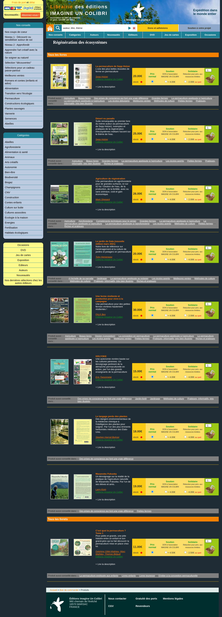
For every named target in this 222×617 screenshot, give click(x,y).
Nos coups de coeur (16, 32)
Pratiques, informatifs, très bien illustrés (113, 281)
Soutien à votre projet (199, 28)
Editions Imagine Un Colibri (109, 79)
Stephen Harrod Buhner (107, 437)
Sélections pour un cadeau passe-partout (19, 69)
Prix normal (152, 75)
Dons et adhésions (158, 28)
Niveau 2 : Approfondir (17, 44)
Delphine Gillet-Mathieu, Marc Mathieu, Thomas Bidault (110, 552)
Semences (11, 118)
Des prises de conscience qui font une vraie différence (121, 98)
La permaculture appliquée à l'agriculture (191, 98)
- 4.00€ (194, 259)
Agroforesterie (12, 147)
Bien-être (10, 172)
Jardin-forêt (141, 398)
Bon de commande (69, 590)
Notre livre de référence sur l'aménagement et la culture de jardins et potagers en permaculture (113, 249)
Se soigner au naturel (17, 57)
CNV (7, 192)
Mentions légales (173, 598)
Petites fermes (185, 101)
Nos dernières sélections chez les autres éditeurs (23, 281)
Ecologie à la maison (16, 217)
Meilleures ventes (14, 75)
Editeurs (23, 265)
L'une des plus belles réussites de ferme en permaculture (112, 70)
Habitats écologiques (16, 232)
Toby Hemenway (104, 257)
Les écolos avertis (175, 161)
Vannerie (10, 113)
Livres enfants (129, 575)
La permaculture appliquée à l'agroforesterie (127, 223)
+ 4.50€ (171, 552)
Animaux (10, 157)
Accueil (53, 590)
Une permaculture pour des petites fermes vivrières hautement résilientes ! (113, 306)
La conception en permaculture (134, 336)
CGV (111, 606)
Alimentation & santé (16, 152)
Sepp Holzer (102, 76)
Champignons (12, 187)
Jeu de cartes (23, 255)
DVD (23, 250)
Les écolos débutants (119, 101)
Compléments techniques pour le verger (116, 221)
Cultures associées (15, 212)
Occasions (23, 245)
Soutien (170, 71)
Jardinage (102, 278)
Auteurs (23, 270)
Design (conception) (105, 336)
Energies (10, 222)
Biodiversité (11, 177)
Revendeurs (143, 606)
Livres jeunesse (147, 575)
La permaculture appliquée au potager (129, 278)
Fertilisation (11, 227)
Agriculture (69, 98)
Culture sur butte (14, 207)
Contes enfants (13, 202)
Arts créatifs (11, 162)
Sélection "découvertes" (18, 62)
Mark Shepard (103, 199)
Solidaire (193, 71)
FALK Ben (101, 314)
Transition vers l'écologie (18, 93)
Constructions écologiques (19, 103)
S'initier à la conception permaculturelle (178, 575)
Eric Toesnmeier (104, 377)
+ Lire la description (105, 86)
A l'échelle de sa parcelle (81, 278)
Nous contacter (117, 598)
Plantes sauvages (15, 108)
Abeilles (9, 123)
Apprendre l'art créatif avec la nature (21, 51)
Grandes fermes (160, 98)
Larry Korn (101, 489)
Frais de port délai (23, 2)
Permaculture (12, 98)
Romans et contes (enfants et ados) (21, 82)
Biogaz (8, 182)
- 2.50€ (194, 552)
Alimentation (12, 88)
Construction (12, 197)
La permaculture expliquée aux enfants (98, 575)
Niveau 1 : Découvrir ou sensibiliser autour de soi (18, 38)
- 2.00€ (194, 82)
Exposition (23, 260)
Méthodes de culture (164, 101)
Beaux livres (84, 98)
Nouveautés (23, 275)
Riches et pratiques (113, 163)
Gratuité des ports (146, 598)
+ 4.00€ (171, 82)
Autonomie (11, 167)
